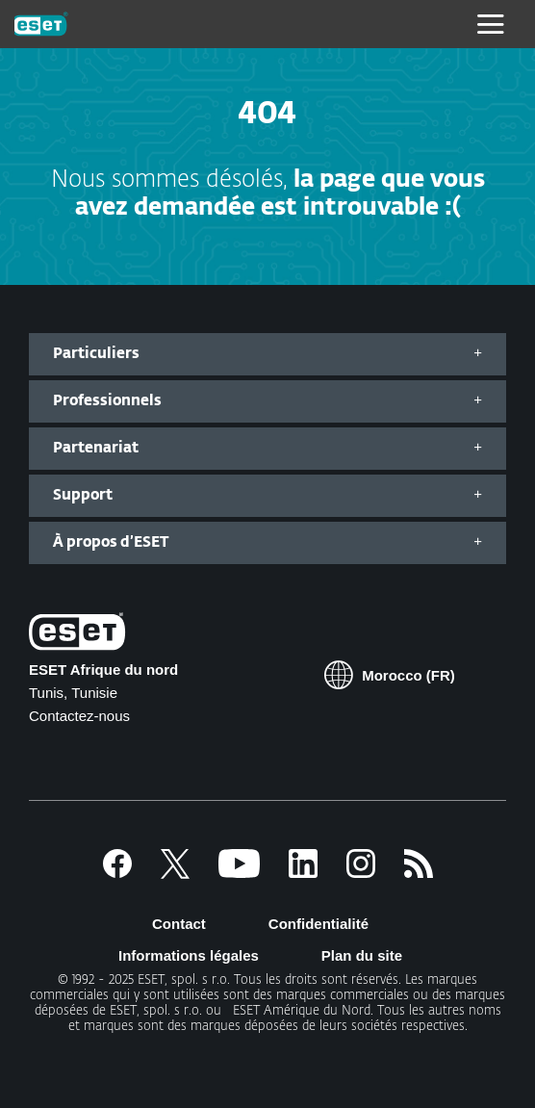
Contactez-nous (79, 716)
